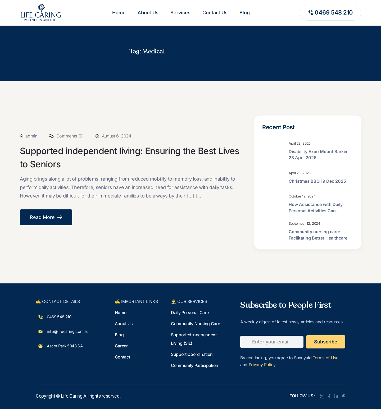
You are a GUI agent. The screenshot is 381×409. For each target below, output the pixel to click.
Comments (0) (66, 136)
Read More (46, 217)
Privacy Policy (262, 364)
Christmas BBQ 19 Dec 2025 (317, 181)
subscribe (325, 341)
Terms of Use (325, 357)
